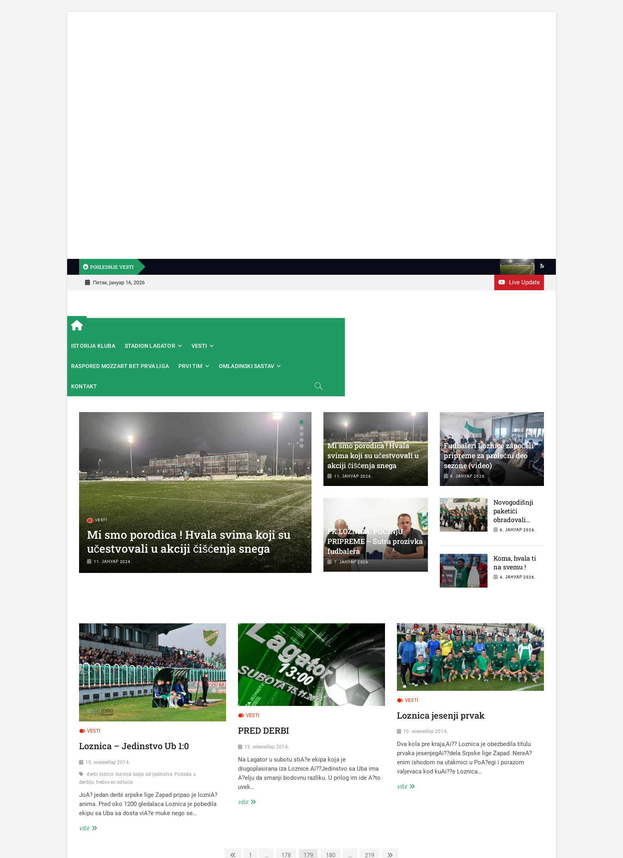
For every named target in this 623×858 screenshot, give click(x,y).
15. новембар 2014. (107, 704)
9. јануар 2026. (468, 418)
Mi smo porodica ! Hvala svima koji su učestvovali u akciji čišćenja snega (188, 483)
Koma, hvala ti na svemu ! (514, 504)
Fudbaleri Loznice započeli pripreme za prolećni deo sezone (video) (489, 397)
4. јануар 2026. (518, 519)
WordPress (466, 838)
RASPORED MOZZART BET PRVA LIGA (307, 328)
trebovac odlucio (114, 724)
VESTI (234, 328)
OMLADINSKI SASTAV (434, 328)
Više (87, 770)
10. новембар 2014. (425, 674)
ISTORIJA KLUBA (128, 328)
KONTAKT (491, 328)
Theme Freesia (435, 838)
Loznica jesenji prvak (441, 657)
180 (332, 796)
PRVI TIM (378, 328)
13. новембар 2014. (266, 689)
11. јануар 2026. (113, 503)
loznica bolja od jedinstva (144, 716)
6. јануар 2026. (518, 472)
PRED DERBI (263, 672)
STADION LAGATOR (185, 328)
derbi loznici (100, 716)
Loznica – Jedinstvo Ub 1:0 (134, 688)
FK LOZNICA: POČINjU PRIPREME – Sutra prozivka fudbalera (375, 483)
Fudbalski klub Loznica (356, 837)
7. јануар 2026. (352, 504)
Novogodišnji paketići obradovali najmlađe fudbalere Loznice (513, 466)
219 (370, 796)
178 (287, 796)
